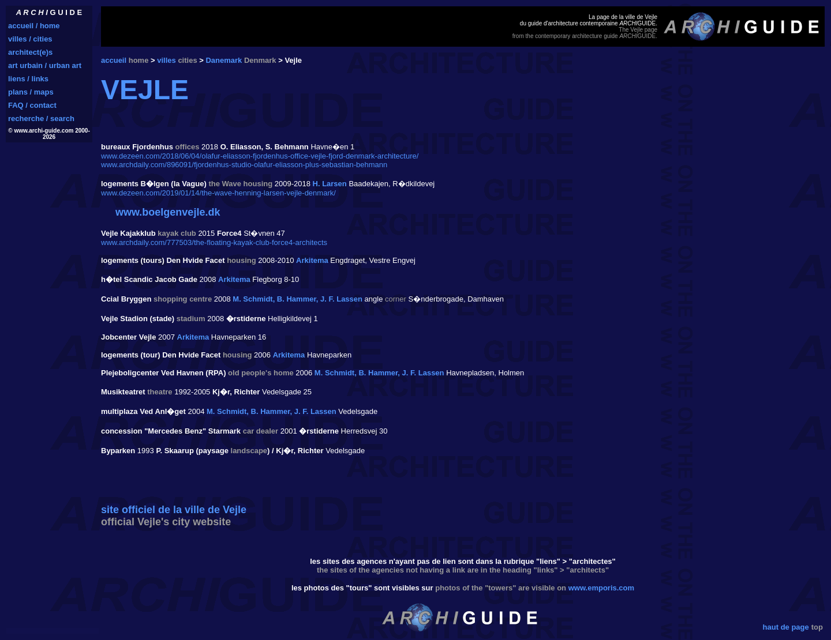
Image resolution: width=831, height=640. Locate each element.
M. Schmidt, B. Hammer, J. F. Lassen (297, 299)
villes (166, 60)
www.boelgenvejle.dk (167, 212)
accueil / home (34, 25)
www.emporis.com (601, 587)
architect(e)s (30, 52)
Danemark (223, 60)
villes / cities (30, 39)
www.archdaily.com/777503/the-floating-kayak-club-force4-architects (214, 242)
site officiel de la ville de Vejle (173, 509)
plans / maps (31, 92)
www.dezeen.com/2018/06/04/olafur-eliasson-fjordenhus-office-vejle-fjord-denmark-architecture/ (259, 156)
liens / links (28, 78)
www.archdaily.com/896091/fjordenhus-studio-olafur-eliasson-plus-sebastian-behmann (244, 164)
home (139, 60)
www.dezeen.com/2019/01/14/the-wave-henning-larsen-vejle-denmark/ (218, 193)
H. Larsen (330, 183)
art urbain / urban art (44, 65)
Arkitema (312, 260)
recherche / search (41, 118)
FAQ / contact (32, 105)
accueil (113, 60)
